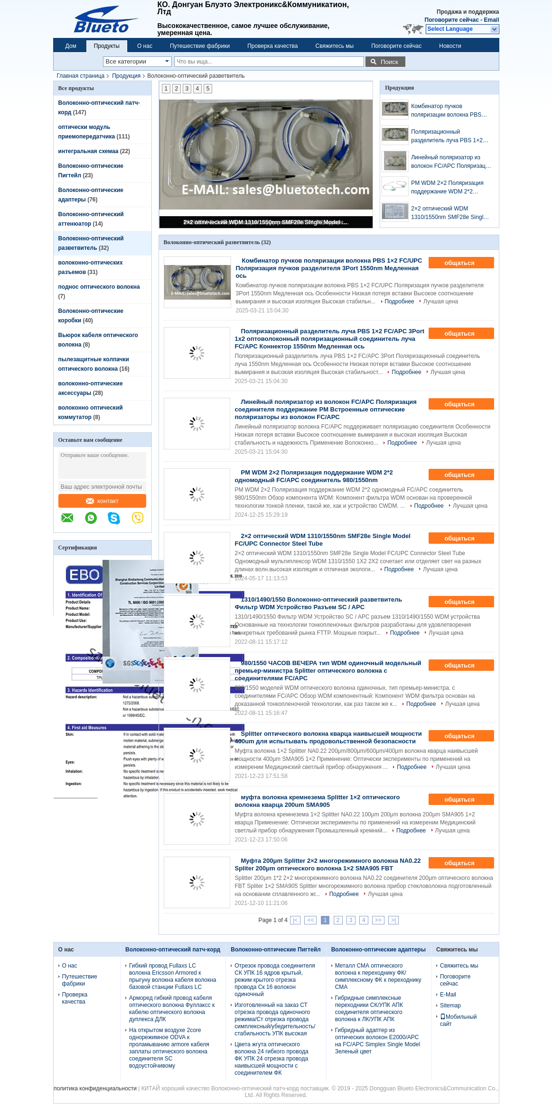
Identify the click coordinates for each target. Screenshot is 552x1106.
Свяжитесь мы (335, 46)
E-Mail (448, 994)
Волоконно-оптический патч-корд (172, 949)
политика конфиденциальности (95, 1088)
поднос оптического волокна (99, 286)
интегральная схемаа (88, 151)
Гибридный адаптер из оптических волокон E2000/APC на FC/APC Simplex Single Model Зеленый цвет (377, 1041)
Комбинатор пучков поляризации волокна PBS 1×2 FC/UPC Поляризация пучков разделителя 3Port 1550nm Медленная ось (446, 111)
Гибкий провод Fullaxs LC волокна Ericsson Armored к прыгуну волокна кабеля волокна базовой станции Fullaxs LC (172, 976)
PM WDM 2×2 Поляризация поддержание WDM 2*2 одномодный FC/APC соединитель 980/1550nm (447, 188)
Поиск (389, 61)
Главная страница (81, 76)
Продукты (107, 46)
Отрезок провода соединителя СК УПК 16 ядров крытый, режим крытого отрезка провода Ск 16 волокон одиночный (274, 979)
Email (491, 20)
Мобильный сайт (458, 1020)
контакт (102, 500)
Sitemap (450, 1005)
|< (295, 920)
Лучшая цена (440, 301)
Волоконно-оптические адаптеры (378, 949)
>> (378, 920)
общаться (465, 263)
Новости (450, 46)
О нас (144, 46)
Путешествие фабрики (200, 46)
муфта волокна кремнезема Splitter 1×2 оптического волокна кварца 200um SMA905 (317, 801)
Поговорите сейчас (452, 20)
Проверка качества (272, 46)
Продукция (126, 76)
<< (310, 920)
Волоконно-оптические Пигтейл (275, 949)
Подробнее (399, 301)
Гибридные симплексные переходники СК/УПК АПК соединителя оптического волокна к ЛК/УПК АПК (369, 1009)
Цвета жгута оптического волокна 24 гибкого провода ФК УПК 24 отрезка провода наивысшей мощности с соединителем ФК (271, 1058)
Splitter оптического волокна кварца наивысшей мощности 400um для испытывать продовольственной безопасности (328, 737)
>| (393, 920)
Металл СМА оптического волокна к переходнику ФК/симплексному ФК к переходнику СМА (378, 976)
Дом (70, 46)
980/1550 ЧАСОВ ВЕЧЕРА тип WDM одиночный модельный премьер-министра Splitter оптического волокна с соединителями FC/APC (328, 670)
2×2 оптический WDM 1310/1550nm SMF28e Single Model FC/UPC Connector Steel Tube (267, 222)
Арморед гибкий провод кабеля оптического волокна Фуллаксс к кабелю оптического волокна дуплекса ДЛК (172, 1009)
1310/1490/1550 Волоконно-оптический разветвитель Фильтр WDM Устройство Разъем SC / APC (318, 603)
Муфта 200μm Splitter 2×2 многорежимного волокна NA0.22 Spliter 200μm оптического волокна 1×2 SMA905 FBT (328, 864)
